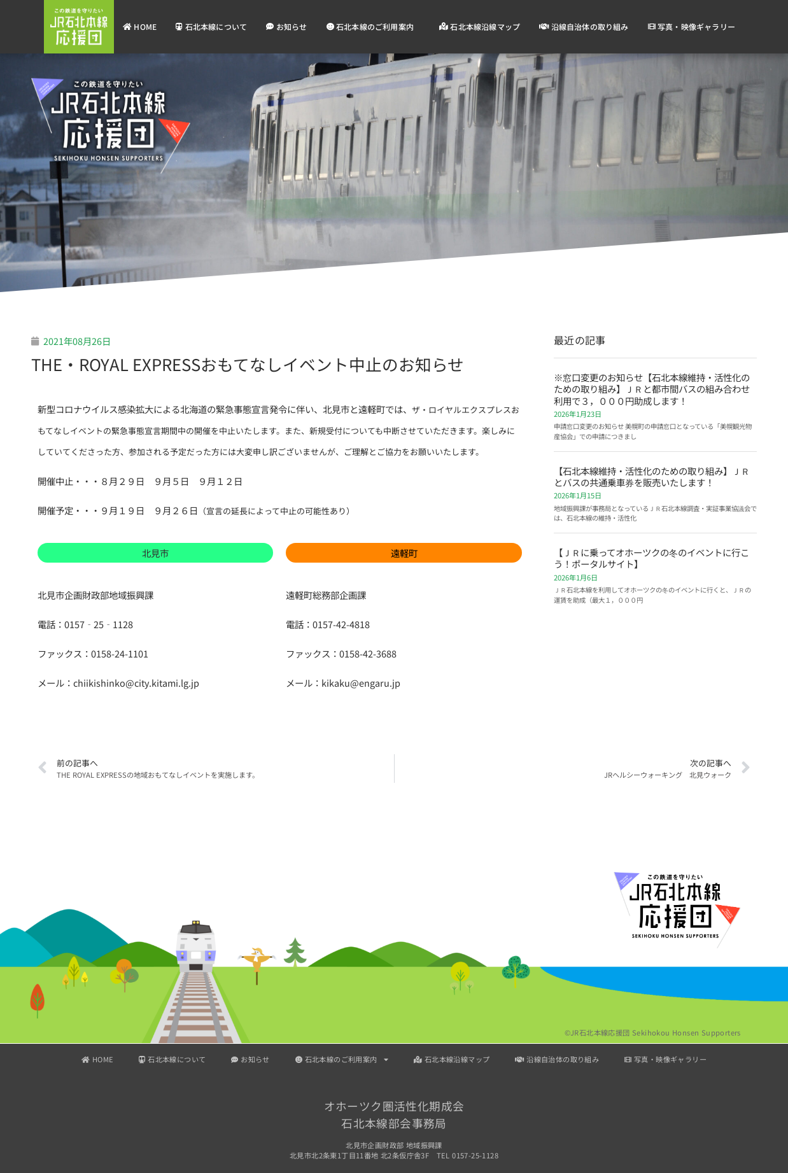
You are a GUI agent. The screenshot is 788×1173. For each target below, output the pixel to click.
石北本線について (211, 26)
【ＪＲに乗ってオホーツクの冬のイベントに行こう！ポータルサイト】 (651, 557)
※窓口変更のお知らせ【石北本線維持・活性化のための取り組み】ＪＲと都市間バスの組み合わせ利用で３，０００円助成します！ (652, 388)
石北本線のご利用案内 (373, 26)
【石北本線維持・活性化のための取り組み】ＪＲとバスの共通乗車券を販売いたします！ (652, 476)
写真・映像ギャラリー (691, 26)
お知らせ (286, 26)
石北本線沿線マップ (479, 26)
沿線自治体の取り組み (583, 26)
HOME (140, 26)
